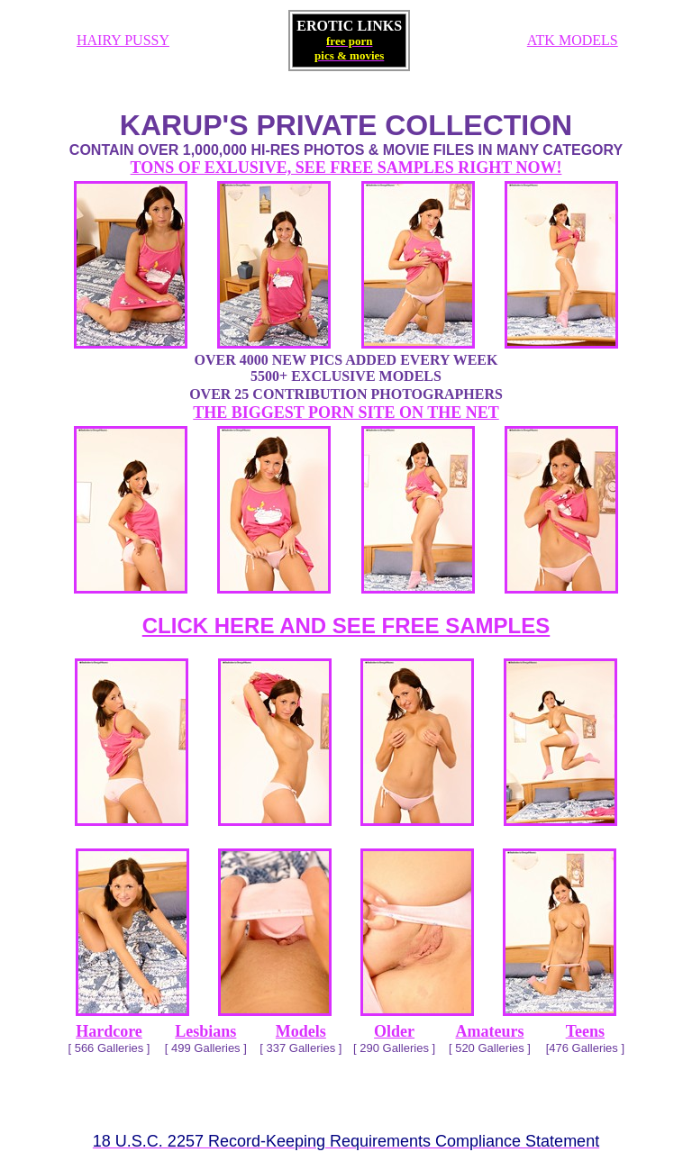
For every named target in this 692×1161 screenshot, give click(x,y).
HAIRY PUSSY (123, 40)
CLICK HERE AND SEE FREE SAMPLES (346, 625)
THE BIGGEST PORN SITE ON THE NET (345, 413)
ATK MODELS (572, 40)
